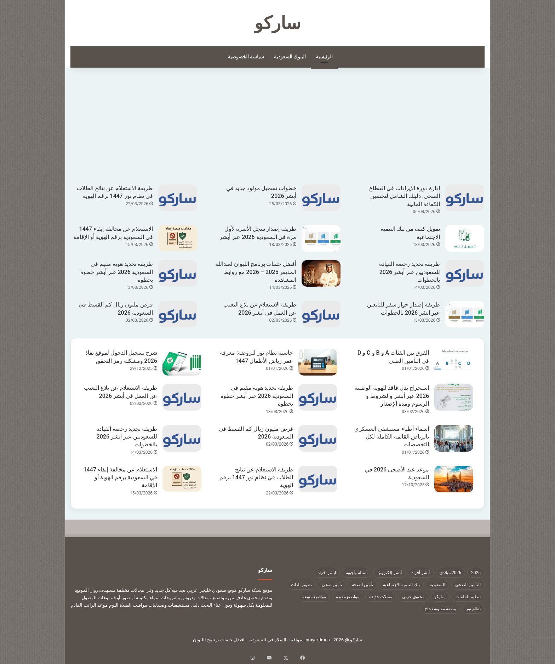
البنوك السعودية (290, 56)
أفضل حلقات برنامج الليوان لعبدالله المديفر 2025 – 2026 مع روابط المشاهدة (256, 272)
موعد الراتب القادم (89, 605)
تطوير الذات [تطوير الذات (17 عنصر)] (301, 584)
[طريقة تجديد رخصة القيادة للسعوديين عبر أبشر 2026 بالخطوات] (464, 273)
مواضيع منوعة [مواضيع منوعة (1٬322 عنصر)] (314, 596)
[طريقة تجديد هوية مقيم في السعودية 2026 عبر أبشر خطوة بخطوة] (177, 273)
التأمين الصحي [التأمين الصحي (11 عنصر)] (468, 584)
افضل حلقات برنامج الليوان (219, 639)
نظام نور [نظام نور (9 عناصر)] (473, 608)
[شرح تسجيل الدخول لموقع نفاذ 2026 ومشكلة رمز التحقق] (181, 362)
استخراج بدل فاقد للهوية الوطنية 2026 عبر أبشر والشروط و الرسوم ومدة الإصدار (391, 395)
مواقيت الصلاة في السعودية (275, 639)
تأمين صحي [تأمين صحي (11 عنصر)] (332, 584)
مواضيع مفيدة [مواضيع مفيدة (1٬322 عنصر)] (347, 596)
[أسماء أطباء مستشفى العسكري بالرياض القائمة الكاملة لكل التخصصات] (453, 438)
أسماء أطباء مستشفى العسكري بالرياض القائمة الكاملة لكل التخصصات (391, 436)
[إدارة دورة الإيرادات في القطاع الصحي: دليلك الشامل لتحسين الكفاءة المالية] (464, 197)
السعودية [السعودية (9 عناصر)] (437, 584)
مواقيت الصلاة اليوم (128, 605)
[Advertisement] (277, 131)
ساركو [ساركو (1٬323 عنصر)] (440, 596)
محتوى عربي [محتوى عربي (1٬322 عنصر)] (413, 596)
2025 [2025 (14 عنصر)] (476, 572)
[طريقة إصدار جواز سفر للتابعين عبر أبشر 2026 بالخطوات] (464, 314)
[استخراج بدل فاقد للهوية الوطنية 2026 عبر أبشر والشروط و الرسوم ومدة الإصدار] (453, 397)
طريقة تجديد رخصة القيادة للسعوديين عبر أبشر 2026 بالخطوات (409, 272)
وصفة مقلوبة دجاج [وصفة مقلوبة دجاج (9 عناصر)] (440, 608)
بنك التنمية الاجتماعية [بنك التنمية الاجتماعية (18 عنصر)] (401, 584)
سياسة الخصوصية (246, 56)
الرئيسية (324, 56)
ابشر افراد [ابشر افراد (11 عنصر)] (327, 572)
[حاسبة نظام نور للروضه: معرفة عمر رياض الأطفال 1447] (317, 362)
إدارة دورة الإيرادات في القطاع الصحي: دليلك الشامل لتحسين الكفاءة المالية (404, 196)
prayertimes (317, 639)
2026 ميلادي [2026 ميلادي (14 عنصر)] (450, 572)
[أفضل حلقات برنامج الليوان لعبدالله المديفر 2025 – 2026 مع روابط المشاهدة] (321, 273)
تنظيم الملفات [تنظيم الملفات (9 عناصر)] (468, 596)
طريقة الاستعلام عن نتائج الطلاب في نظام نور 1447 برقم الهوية (256, 477)
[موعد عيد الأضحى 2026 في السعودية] (453, 479)
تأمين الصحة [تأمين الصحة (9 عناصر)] (362, 584)
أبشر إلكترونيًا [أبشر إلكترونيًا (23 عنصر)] (389, 572)
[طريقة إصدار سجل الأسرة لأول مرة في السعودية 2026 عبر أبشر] (321, 238)
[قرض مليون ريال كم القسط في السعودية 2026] (177, 314)
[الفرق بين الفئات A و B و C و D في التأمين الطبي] (453, 362)
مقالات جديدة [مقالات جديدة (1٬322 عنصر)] (380, 596)
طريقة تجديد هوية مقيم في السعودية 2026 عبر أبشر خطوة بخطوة (116, 272)
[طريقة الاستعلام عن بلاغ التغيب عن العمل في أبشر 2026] (321, 314)
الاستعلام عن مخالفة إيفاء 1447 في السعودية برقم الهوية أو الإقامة (120, 477)
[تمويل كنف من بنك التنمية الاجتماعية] (464, 238)
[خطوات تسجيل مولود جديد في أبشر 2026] (321, 197)
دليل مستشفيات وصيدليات (173, 605)
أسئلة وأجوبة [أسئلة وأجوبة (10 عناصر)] (356, 572)
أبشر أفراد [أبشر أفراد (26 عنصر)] (421, 572)
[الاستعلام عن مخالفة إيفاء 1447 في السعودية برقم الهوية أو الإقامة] (177, 238)
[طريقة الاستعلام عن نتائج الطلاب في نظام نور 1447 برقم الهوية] (177, 197)
